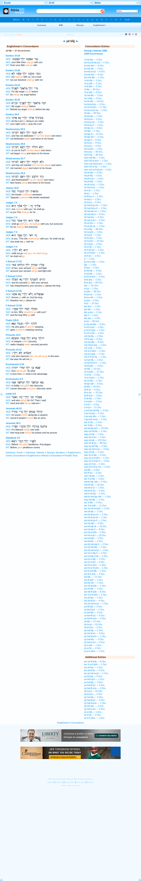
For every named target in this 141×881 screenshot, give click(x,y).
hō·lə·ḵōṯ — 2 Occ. (93, 244)
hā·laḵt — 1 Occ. (92, 131)
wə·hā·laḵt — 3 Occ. (94, 523)
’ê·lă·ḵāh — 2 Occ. (93, 86)
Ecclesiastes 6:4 (14, 379)
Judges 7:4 (11, 203)
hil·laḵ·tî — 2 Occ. (92, 199)
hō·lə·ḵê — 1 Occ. (93, 235)
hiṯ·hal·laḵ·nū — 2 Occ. (95, 211)
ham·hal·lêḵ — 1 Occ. (94, 158)
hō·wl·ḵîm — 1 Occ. (93, 223)
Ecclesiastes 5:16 (15, 364)
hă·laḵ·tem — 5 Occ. (94, 137)
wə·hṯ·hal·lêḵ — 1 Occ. (95, 571)
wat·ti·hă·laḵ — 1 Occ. (95, 493)
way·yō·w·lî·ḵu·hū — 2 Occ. (97, 467)
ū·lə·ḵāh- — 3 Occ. (93, 401)
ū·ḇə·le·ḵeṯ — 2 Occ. (94, 413)
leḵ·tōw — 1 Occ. (92, 318)
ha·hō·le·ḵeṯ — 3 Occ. (95, 104)
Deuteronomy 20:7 (15, 158)
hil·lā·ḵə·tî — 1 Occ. (93, 196)
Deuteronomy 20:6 (15, 144)
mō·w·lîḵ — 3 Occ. (93, 348)
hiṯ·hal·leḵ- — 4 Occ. (94, 217)
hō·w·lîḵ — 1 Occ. (92, 247)
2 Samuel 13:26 (14, 291)
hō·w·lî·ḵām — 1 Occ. (94, 253)
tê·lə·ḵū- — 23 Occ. (93, 392)
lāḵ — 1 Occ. (90, 265)
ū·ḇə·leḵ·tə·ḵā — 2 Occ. (96, 419)
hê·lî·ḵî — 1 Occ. (92, 190)
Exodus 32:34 (13, 100)
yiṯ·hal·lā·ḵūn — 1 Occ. (95, 636)
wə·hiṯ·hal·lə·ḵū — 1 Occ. (96, 550)
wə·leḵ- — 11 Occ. (93, 577)
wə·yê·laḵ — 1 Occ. (93, 597)
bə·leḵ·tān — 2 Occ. (94, 68)
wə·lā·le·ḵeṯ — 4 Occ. (94, 574)
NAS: (8, 62)
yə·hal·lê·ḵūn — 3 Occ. (95, 618)
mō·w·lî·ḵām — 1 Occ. (95, 351)
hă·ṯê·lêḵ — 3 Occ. (93, 175)
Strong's (12, 35)
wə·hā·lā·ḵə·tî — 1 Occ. (95, 520)
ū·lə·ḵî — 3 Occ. (92, 404)
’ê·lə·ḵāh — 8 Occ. (93, 92)
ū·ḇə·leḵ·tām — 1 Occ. (95, 416)
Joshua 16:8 (12, 188)
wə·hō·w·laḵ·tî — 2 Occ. (95, 553)
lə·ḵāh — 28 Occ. (92, 291)
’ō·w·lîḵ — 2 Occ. (92, 375)
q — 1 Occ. (89, 259)
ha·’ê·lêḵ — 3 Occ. (93, 98)
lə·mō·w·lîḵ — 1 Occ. (94, 333)
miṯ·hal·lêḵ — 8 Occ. (94, 342)
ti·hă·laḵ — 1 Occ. (93, 398)
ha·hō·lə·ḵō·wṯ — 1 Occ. (96, 110)
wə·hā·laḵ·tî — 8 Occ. (94, 529)
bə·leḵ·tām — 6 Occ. (94, 65)
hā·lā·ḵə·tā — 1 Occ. (94, 122)
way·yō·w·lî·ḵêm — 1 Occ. (97, 458)
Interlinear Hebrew (34, 452)
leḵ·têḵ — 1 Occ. (92, 309)
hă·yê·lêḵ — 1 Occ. (93, 181)
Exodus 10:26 (13, 70)
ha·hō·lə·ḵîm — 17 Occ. (95, 107)
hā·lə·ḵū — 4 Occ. (93, 146)
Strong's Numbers (56, 452)
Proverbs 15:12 (14, 350)
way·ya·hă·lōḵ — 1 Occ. (95, 431)
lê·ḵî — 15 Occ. (91, 303)
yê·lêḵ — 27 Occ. (92, 621)
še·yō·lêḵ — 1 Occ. (93, 381)
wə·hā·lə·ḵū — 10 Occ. (95, 535)
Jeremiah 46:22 (14, 408)
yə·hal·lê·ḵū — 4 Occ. (94, 615)
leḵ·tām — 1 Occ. (92, 306)
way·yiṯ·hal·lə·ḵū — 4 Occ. (97, 449)
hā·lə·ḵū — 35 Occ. (93, 152)
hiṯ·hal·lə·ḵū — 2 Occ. (94, 220)
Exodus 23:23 (13, 85)
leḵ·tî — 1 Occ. (91, 315)
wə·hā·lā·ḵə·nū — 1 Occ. (96, 514)
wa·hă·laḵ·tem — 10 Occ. (96, 428)
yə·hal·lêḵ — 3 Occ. (93, 612)
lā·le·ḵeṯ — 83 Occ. (93, 282)
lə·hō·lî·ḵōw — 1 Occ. (94, 330)
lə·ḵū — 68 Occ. (92, 321)
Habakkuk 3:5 (13, 438)
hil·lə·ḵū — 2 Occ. (92, 202)
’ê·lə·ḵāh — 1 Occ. (93, 83)
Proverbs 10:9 (13, 335)
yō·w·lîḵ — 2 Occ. (92, 648)
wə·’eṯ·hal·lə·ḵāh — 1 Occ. (97, 508)
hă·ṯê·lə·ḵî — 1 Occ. (94, 178)
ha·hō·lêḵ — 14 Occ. (94, 101)
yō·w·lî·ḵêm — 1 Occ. (94, 651)
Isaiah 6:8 (11, 394)
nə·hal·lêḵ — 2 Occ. (94, 360)
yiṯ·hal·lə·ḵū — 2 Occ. (94, 642)
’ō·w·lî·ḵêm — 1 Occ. (94, 377)
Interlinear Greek (14, 452)
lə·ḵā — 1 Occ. (91, 288)
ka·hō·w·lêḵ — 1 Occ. (94, 262)
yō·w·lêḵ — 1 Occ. (93, 645)
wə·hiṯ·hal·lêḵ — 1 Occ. (95, 547)
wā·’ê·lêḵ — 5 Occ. (93, 425)
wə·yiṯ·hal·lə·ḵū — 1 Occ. (96, 603)
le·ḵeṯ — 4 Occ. (92, 300)
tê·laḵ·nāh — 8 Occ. (94, 384)
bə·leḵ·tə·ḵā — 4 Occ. (94, 71)
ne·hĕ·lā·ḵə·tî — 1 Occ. (95, 363)
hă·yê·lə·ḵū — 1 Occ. (94, 184)
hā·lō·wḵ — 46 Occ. (93, 155)
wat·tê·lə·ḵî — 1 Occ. (94, 487)
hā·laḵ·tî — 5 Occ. (93, 140)
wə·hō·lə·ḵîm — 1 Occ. (95, 565)
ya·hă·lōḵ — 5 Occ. (93, 606)
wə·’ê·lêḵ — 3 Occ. (93, 502)
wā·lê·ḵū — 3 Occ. (93, 473)
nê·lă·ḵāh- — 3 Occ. (94, 366)
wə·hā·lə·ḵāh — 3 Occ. (95, 532)
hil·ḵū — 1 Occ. (91, 193)
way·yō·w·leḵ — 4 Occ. (95, 455)
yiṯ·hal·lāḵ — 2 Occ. (93, 630)
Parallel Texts (71, 455)
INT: (8, 65)
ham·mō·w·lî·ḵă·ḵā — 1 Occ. (98, 169)
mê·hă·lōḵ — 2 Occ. (94, 336)
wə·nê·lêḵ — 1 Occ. (93, 589)
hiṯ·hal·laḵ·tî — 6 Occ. (94, 214)
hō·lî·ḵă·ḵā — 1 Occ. (94, 250)
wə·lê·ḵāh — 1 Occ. (93, 580)
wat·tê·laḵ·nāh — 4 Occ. (96, 482)
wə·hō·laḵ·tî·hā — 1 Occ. (96, 556)
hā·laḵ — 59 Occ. (92, 113)
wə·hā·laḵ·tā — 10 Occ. (95, 526)
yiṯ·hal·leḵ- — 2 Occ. (94, 639)
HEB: (8, 59)
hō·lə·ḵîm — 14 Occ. (94, 241)
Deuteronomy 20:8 (15, 173)
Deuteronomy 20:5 (15, 129)
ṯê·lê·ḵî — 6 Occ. (92, 389)
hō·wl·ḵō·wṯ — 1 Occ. (94, 226)
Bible (6, 35)
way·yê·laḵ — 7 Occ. (94, 434)
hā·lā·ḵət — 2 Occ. (93, 119)
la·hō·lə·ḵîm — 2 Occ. (94, 276)
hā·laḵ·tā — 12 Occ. (94, 134)
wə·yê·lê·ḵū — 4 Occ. (94, 600)
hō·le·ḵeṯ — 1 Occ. (93, 238)
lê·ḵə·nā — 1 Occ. (93, 294)
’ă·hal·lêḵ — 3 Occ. (93, 60)
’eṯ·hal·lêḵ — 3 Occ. (94, 95)
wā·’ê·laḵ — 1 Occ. (93, 422)
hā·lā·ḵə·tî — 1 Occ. (94, 125)
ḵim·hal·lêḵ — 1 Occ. (94, 77)
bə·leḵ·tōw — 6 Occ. (94, 74)
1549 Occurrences (93, 54)
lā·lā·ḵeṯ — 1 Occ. (93, 279)
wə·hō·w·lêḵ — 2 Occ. (95, 559)
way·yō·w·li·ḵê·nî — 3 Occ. (97, 461)
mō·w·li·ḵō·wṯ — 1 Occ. (95, 357)
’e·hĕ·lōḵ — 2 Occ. (93, 80)
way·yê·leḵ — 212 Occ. (95, 440)
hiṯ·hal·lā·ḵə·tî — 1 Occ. (95, 208)
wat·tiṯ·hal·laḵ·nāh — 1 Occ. (97, 496)
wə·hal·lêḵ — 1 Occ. (94, 538)
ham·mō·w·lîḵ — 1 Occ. (95, 166)
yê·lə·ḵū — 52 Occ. (93, 624)
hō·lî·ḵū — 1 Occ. (92, 256)
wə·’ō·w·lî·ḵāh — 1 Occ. (95, 595)
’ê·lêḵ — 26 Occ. (92, 89)
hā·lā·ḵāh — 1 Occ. (93, 116)
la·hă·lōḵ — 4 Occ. (93, 271)
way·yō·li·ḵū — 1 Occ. (94, 464)
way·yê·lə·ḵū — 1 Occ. (95, 437)
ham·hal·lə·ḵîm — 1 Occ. (96, 161)
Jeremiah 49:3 (13, 423)
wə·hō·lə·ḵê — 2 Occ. (94, 562)
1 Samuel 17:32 (14, 261)
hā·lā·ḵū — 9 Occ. (93, 143)
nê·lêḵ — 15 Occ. (92, 369)
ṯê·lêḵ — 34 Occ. (92, 386)
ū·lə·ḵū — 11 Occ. (93, 407)
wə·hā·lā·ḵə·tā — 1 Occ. (96, 517)
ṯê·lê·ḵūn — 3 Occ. (93, 395)
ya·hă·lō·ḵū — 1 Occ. (94, 609)
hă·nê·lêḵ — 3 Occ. (93, 172)
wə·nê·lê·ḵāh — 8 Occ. (95, 592)
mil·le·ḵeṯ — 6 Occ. (93, 339)
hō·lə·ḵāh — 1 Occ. (93, 232)
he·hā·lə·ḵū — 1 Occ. (94, 187)
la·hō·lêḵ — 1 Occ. (93, 274)
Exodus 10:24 (13, 56)
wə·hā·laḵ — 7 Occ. (93, 511)
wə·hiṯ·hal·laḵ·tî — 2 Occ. (96, 544)
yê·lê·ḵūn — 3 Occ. (93, 627)
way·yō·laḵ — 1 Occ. (94, 452)
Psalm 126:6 (12, 320)
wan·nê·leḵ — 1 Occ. (94, 476)
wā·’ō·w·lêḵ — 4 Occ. (94, 479)
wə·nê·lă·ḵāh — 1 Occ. (95, 586)
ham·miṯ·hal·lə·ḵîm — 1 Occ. (98, 164)
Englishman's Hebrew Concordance (45, 455)
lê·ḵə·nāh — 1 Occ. (93, 297)
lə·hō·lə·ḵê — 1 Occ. (94, 327)
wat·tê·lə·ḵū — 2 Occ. (94, 491)
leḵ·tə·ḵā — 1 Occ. (93, 312)
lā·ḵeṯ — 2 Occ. (92, 268)
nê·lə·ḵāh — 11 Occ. (94, 372)
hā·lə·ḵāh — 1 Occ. (93, 149)
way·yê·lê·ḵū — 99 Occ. (95, 443)
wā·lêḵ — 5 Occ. (92, 470)
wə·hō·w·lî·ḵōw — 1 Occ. (96, 568)
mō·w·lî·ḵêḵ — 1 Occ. (94, 354)
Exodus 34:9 (12, 114)
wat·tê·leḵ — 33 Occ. (94, 485)
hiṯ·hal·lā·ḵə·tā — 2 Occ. (96, 205)
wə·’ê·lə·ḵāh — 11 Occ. (95, 505)
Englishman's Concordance (70, 723)
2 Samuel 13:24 (14, 276)
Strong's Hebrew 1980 (95, 51)
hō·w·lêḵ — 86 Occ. (93, 229)
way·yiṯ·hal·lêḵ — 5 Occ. (96, 446)
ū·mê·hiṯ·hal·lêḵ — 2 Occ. (96, 410)
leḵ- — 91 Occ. (91, 285)
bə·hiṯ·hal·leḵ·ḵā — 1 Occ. (97, 62)
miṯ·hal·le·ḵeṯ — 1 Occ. (95, 345)
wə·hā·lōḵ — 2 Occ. (93, 541)
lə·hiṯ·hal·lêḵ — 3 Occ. (95, 324)
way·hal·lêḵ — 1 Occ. (94, 499)
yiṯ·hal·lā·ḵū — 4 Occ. (94, 633)
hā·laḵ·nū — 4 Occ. (93, 128)
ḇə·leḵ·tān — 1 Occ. (94, 583)
